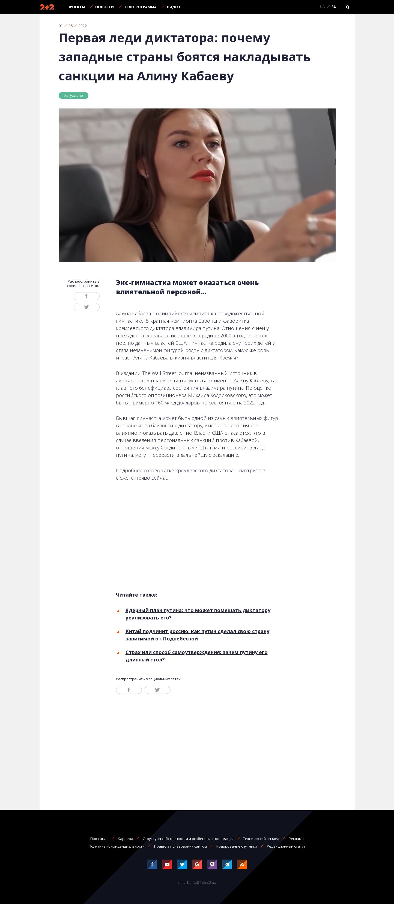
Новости (104, 6)
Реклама (296, 838)
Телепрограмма (140, 6)
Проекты (76, 6)
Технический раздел (261, 838)
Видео (173, 6)
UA (322, 6)
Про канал (99, 838)
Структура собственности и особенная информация (188, 838)
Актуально (73, 95)
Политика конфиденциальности (117, 846)
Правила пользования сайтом (180, 846)
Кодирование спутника (236, 846)
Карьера (125, 838)
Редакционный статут (286, 846)
